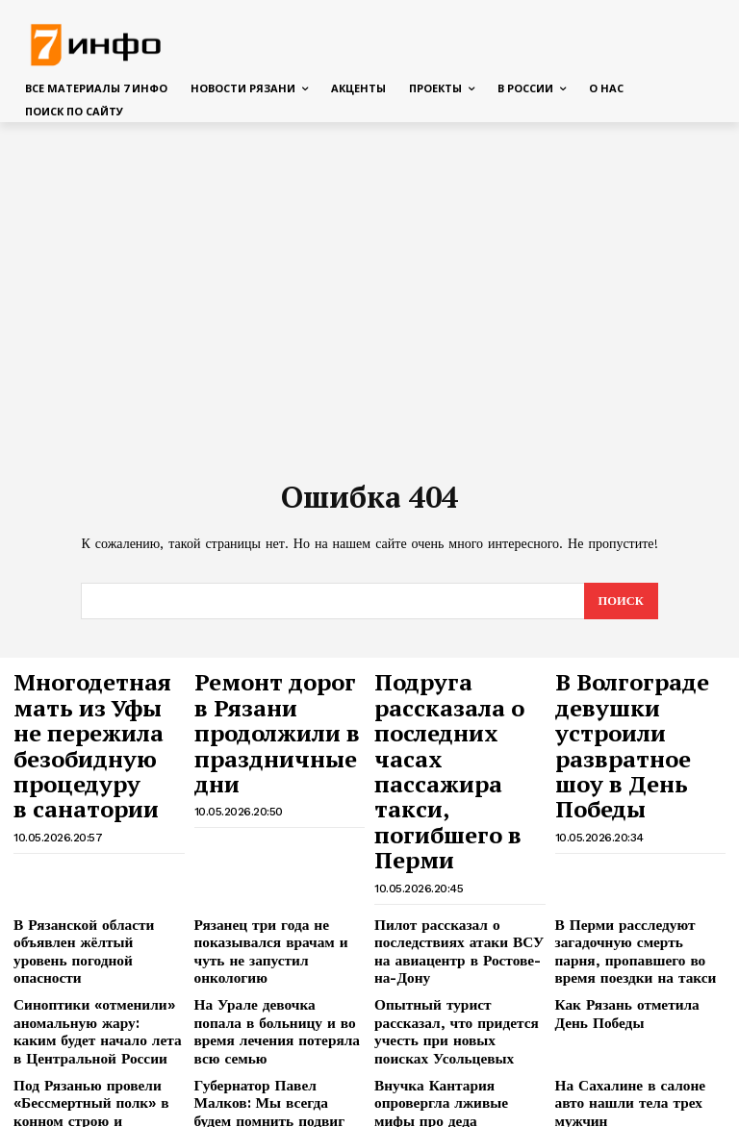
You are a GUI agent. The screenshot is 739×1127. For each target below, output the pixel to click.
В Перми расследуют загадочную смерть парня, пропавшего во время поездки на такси (630, 850)
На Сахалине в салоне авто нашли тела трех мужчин (633, 974)
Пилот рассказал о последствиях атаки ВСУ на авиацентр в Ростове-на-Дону (454, 850)
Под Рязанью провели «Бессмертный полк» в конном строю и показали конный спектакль (87, 989)
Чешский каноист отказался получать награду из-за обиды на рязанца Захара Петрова (455, 1059)
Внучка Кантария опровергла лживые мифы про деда (459, 974)
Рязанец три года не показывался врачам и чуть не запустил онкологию (274, 842)
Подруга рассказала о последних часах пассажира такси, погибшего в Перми (458, 713)
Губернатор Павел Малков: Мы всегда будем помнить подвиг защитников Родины (274, 982)
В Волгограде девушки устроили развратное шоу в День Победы (635, 704)
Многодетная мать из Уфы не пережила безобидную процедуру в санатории (94, 722)
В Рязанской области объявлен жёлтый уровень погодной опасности (88, 842)
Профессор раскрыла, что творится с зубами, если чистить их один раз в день (272, 1051)
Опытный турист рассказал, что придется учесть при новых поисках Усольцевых (455, 911)
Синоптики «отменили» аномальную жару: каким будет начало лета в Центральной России (87, 919)
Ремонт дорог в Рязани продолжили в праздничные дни (272, 704)
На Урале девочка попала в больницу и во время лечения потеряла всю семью (279, 911)
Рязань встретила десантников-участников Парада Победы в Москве (628, 1051)
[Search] (620, 602)
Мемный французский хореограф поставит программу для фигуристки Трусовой (92, 1059)
